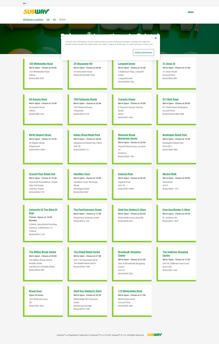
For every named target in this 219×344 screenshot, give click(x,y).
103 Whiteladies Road (41, 63)
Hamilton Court (82, 174)
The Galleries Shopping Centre (175, 254)
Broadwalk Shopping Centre (129, 254)
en (24, 3)
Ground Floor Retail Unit (42, 174)
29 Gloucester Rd (83, 63)
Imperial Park (125, 174)
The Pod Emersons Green (88, 209)
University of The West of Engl (43, 211)
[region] (110, 47)
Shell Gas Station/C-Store (132, 209)
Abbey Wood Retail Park (87, 134)
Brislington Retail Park (175, 134)
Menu (191, 12)
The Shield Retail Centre (87, 252)
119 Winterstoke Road (130, 291)
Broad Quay (35, 291)
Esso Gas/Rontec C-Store (176, 209)
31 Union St (169, 63)
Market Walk (170, 174)
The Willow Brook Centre (42, 252)
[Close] (155, 38)
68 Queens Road (38, 99)
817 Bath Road (171, 99)
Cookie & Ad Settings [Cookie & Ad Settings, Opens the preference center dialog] (143, 52)
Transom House (126, 99)
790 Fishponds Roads (85, 99)
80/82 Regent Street (40, 134)
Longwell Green (126, 63)
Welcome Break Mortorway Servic (127, 136)
